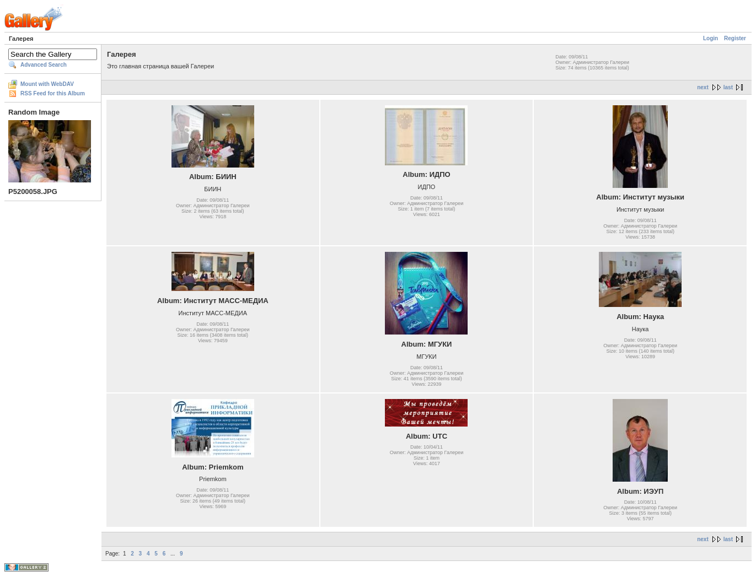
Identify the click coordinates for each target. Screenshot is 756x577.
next (703, 87)
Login (710, 38)
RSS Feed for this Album (52, 93)
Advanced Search (43, 65)
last (728, 87)
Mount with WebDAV (47, 84)
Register (735, 38)
